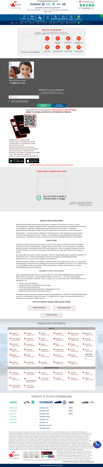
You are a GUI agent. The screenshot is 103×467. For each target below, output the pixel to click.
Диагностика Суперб (64, 307)
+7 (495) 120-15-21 (15, 364)
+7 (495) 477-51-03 (88, 345)
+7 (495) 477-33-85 (59, 335)
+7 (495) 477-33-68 (44, 335)
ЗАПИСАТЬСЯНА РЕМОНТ (43, 105)
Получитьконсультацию (59, 105)
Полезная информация (66, 461)
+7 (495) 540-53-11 (88, 351)
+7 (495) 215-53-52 (30, 345)
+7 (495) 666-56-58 (74, 379)
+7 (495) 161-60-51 (59, 356)
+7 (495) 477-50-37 (30, 335)
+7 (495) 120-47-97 (15, 387)
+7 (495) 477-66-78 (88, 379)
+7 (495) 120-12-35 (15, 351)
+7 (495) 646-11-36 (74, 340)
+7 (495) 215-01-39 (59, 364)
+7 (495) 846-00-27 (15, 335)
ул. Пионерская (59, 374)
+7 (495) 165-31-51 (15, 379)
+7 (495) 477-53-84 (74, 345)
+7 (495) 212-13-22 (17, 83)
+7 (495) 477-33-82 (30, 364)
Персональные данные (75, 461)
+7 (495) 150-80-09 (44, 374)
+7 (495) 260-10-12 (44, 364)
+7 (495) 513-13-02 (74, 364)
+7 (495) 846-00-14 (74, 351)
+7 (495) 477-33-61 (30, 340)
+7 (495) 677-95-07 (44, 340)
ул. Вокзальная (44, 379)
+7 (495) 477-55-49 (59, 379)
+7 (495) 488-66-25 (15, 374)
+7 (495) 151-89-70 (74, 335)
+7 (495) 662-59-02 (59, 351)
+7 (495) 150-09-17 (30, 356)
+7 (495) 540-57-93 (88, 340)
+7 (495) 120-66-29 (89, 357)
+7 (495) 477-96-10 (59, 345)
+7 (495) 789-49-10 (15, 340)
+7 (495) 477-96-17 (44, 345)
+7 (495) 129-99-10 (15, 345)
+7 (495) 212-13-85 (30, 382)
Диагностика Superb (39, 307)
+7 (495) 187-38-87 (30, 374)
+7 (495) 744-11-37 (30, 351)
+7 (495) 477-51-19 (44, 356)
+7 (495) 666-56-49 (74, 374)
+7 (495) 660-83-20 (74, 356)
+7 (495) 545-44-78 (15, 356)
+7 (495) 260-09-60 (44, 351)
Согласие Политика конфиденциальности (86, 461)
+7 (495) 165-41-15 (88, 374)
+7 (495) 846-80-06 (30, 387)
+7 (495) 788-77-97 (59, 340)
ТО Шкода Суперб (51, 315)
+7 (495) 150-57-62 (88, 335)
